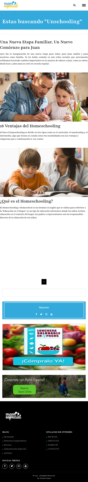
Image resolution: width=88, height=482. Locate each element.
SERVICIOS (53, 440)
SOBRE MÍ (53, 445)
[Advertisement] (44, 250)
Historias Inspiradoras (15, 440)
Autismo (8, 453)
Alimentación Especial (15, 449)
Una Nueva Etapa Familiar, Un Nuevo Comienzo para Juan (36, 44)
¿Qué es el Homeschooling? (26, 201)
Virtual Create (45, 478)
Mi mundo (9, 436)
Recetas (8, 445)
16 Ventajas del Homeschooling (30, 126)
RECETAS (52, 436)
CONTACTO (53, 449)
